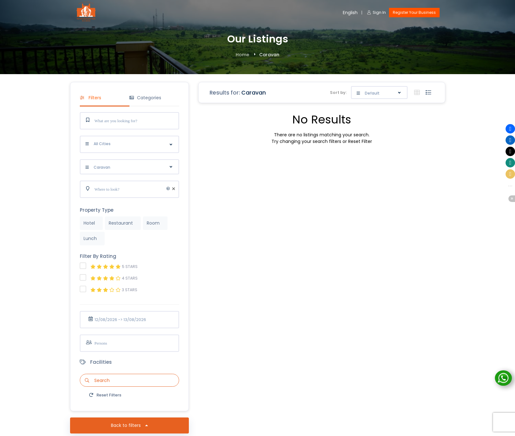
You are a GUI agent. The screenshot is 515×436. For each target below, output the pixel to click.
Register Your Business (414, 12)
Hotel (89, 223)
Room (153, 223)
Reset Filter (360, 141)
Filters (90, 98)
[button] (510, 129)
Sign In (376, 12)
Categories (145, 98)
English (350, 12)
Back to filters (129, 425)
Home (242, 55)
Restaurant (121, 223)
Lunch (90, 238)
